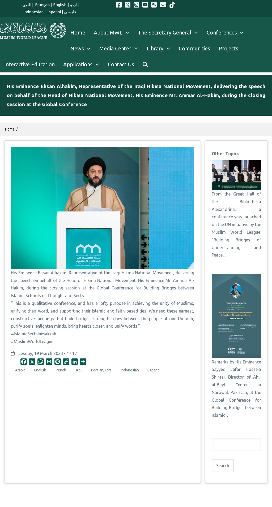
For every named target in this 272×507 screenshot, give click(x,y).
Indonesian (33, 12)
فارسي (70, 12)
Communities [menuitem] (194, 48)
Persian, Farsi (101, 370)
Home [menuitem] (77, 32)
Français (42, 4)
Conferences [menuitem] (227, 33)
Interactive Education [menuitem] (29, 64)
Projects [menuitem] (228, 48)
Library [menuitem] (161, 49)
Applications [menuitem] (83, 64)
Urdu (79, 370)
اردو (73, 4)
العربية (25, 4)
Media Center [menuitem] (120, 49)
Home (10, 129)
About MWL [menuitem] (114, 33)
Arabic (20, 370)
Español (53, 12)
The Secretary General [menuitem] (170, 33)
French (60, 370)
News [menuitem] (82, 49)
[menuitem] (145, 64)
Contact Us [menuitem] (121, 64)
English (60, 4)
